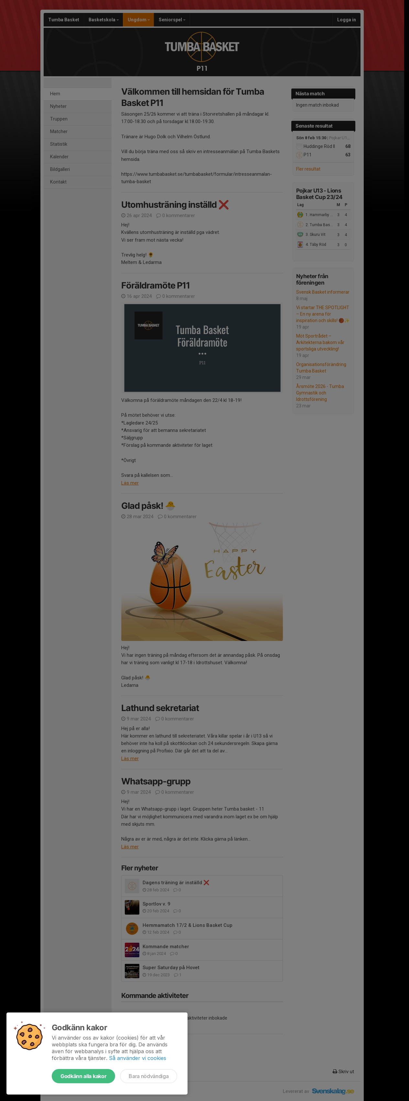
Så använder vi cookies (137, 1058)
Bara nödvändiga (148, 1076)
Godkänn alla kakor (83, 1076)
